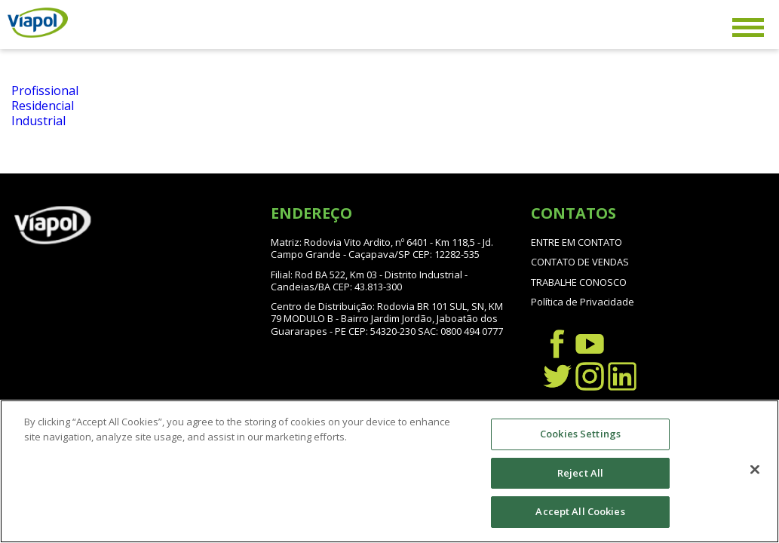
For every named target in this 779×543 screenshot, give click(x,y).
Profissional (44, 90)
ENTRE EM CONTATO (576, 242)
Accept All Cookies (579, 511)
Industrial (38, 120)
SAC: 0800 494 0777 (460, 331)
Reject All (580, 473)
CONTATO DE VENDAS (580, 261)
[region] (389, 471)
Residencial (42, 105)
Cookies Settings (580, 433)
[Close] (754, 469)
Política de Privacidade (582, 301)
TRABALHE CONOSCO (579, 282)
